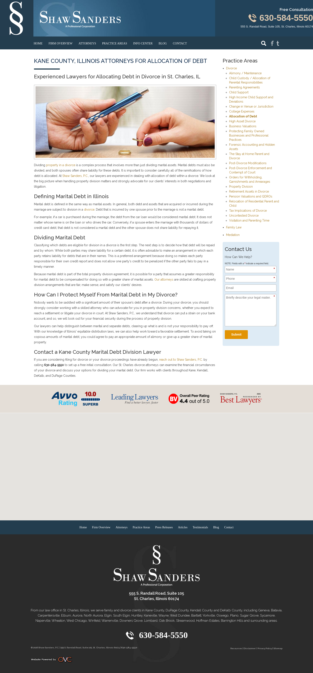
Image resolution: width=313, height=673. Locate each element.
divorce (89, 209)
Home (38, 43)
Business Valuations (242, 126)
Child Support (238, 92)
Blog (163, 43)
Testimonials (200, 527)
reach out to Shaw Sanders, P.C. (181, 359)
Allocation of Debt (243, 116)
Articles (182, 527)
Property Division (241, 186)
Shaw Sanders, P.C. (75, 176)
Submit (236, 334)
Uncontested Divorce (244, 215)
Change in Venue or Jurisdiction (251, 106)
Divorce (231, 68)
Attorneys (87, 43)
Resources (236, 648)
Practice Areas (114, 43)
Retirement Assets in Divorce (249, 191)
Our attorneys (163, 279)
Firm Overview (60, 43)
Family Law (234, 227)
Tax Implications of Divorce (248, 210)
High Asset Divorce (242, 121)
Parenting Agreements (244, 87)
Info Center (143, 43)
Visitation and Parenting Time (249, 220)
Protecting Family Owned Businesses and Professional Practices (248, 135)
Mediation (233, 235)
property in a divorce (60, 165)
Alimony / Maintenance (245, 73)
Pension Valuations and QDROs (250, 196)
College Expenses (241, 111)
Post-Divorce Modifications (248, 163)
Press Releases (164, 527)
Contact (180, 43)
